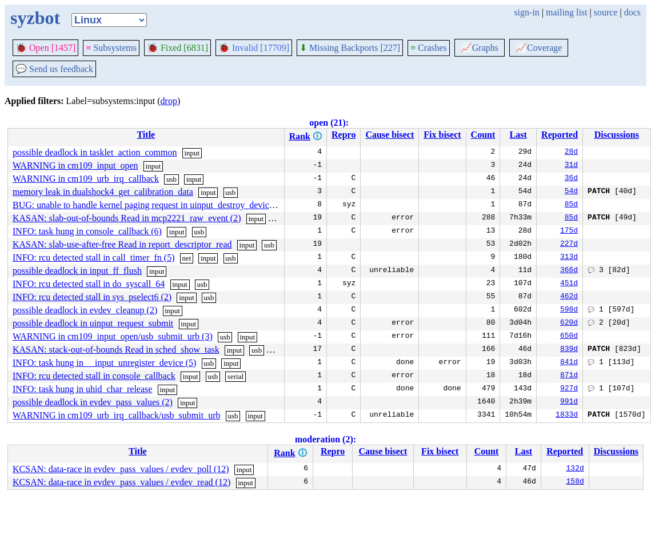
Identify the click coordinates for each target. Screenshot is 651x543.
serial (279, 350)
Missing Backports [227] (349, 48)
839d (569, 350)
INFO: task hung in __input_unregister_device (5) (104, 363)
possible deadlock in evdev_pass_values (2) (93, 402)
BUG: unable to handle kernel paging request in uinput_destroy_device (143, 205)
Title (146, 134)
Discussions (616, 134)
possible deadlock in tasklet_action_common (95, 152)
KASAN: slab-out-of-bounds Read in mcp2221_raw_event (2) (127, 218)
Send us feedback (54, 69)
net (186, 258)
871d (569, 376)
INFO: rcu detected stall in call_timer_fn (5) (93, 257)
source (606, 12)
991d (569, 402)
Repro (344, 134)
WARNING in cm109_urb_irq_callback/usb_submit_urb (117, 415)
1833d (567, 415)
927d (569, 389)
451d (569, 284)
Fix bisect (442, 134)
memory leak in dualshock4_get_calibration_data (103, 192)
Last (518, 134)
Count (483, 134)
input (191, 153)
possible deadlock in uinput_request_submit (93, 323)
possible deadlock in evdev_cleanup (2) (85, 310)
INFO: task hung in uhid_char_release (82, 389)
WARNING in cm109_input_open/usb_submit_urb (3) (113, 336)
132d (575, 469)
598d (569, 310)
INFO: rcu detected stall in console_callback (94, 376)
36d (571, 179)
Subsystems (111, 48)
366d (569, 271)
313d (569, 258)
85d (571, 205)
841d (569, 363)
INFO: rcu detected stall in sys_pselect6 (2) (92, 297)
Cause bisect (389, 134)
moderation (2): (325, 439)
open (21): (329, 122)
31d (571, 166)
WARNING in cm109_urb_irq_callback (86, 178)
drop (169, 101)
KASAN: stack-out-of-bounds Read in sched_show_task (116, 349)
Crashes (428, 48)
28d (571, 152)
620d (569, 323)
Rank (299, 136)
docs (632, 12)
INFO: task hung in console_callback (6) (87, 231)
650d (569, 337)
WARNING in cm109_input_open (75, 165)
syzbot (35, 17)
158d (575, 482)
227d (569, 244)
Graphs (479, 48)
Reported (559, 134)
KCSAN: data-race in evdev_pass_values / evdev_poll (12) (121, 469)
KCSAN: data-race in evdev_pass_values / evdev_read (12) (121, 482)
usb (171, 179)
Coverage (539, 48)
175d (569, 231)
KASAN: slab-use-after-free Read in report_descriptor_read (122, 244)
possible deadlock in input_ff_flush (77, 271)
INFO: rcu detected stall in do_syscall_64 (89, 284)
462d (569, 297)
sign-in (526, 12)
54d (571, 192)
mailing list (566, 12)
